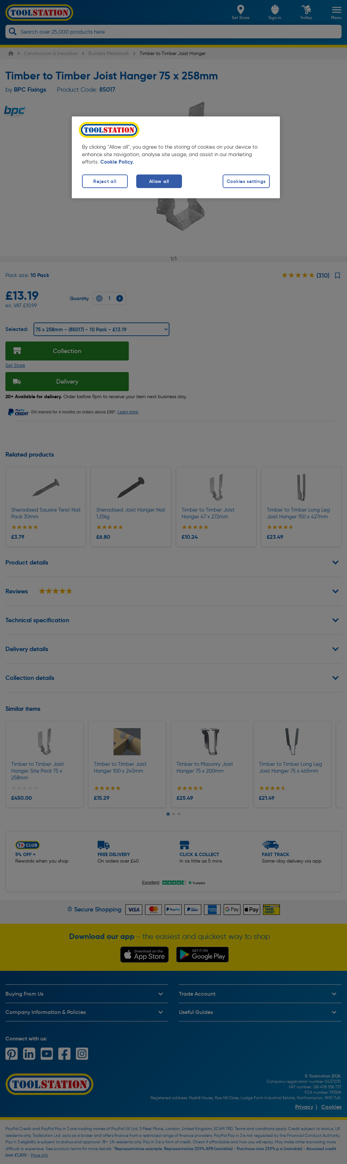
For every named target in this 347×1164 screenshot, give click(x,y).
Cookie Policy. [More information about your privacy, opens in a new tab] (117, 162)
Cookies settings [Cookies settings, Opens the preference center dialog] (246, 181)
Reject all (104, 181)
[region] (176, 157)
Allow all (159, 181)
